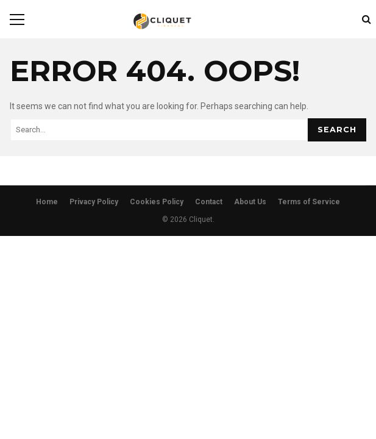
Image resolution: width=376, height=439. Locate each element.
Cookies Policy (156, 202)
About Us (250, 202)
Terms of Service (309, 202)
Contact (208, 202)
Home (47, 202)
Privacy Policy (93, 202)
